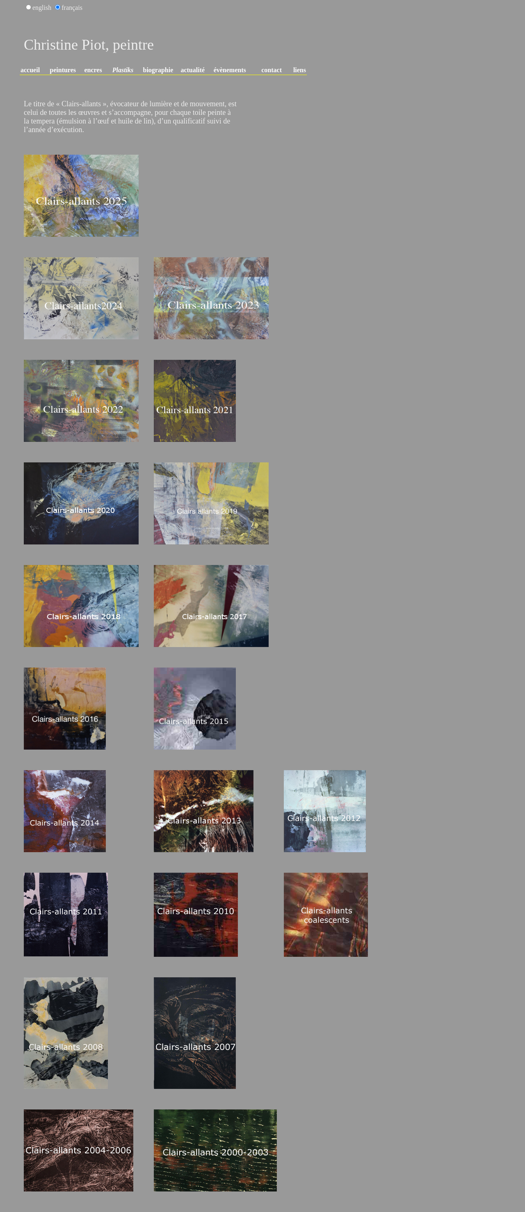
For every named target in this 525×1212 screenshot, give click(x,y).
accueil (30, 69)
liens (299, 69)
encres (93, 69)
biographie (158, 69)
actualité (192, 69)
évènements (230, 69)
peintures (63, 69)
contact (271, 69)
